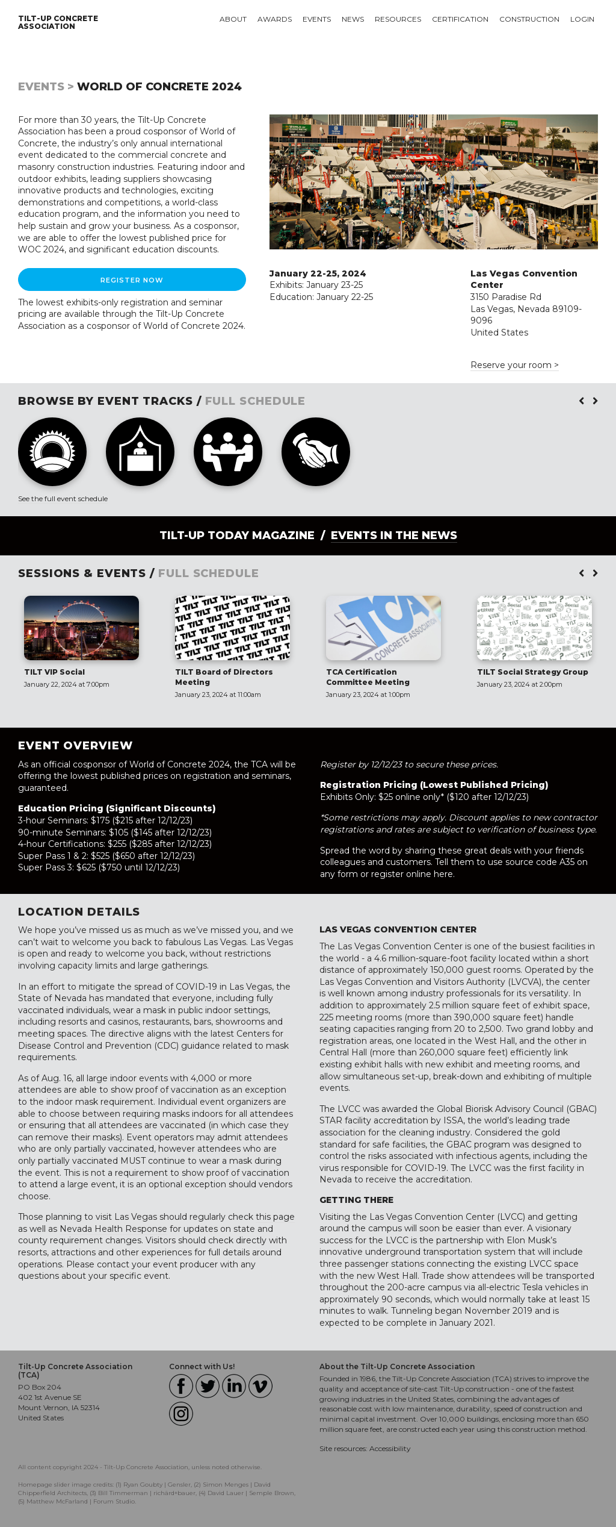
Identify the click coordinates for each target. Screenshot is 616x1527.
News (353, 18)
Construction (529, 18)
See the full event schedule (63, 498)
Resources (398, 18)
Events (317, 18)
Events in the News (394, 535)
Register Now (132, 280)
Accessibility (390, 1448)
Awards (274, 18)
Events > (46, 86)
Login (582, 18)
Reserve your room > (514, 365)
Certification (460, 18)
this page (275, 1216)
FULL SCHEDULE (255, 401)
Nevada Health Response (113, 1228)
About (233, 18)
